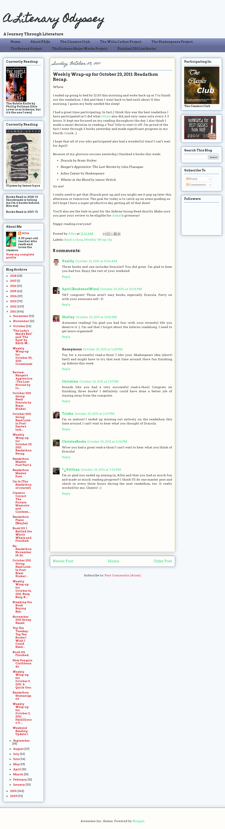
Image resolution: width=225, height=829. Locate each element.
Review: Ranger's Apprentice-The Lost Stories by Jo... (22, 380)
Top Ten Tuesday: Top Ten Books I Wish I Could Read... (21, 637)
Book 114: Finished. (21, 654)
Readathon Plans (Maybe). (21, 520)
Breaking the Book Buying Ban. (22, 607)
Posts (191, 178)
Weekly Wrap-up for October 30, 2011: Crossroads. (22, 358)
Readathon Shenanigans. (22, 695)
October (19, 326)
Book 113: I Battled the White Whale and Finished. (22, 534)
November (21, 321)
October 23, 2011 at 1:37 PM (99, 381)
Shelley (68, 317)
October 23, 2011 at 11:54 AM (96, 261)
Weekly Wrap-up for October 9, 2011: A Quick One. (22, 679)
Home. (15, 42)
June (16, 759)
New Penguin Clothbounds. (22, 663)
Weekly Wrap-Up (98, 239)
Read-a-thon (73, 239)
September (21, 740)
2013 (13, 301)
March (18, 774)
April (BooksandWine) (80, 289)
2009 (14, 796)
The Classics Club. (75, 42)
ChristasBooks (74, 441)
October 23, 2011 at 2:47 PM (94, 413)
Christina (70, 381)
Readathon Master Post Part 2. (22, 462)
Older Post (163, 561)
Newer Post (63, 561)
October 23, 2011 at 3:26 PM (107, 441)
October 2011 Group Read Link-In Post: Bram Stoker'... (22, 568)
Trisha (67, 413)
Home (113, 561)
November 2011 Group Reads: (22, 620)
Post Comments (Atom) (123, 575)
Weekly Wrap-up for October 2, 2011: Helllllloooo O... (22, 713)
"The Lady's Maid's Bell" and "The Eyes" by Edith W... (22, 337)
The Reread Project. (26, 49)
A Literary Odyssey (54, 20)
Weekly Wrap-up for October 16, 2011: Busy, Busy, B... (22, 589)
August (18, 748)
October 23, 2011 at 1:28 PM (102, 349)
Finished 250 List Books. (137, 49)
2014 (13, 296)
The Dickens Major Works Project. (80, 49)
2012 (13, 306)
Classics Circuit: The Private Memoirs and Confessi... (22, 502)
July (16, 753)
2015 (13, 291)
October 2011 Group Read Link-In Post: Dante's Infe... (22, 421)
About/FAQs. (40, 42)
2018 (13, 275)
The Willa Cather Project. (121, 42)
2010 (13, 791)
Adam (117, 215)
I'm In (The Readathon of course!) (22, 484)
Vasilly (68, 261)
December (21, 316)
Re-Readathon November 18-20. (22, 551)
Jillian (106, 116)
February (20, 779)
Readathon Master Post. (21, 473)
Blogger (138, 821)
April (17, 769)
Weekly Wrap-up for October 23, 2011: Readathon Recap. (22, 444)
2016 (13, 285)
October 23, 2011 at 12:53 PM (96, 317)
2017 (13, 280)
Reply (66, 276)
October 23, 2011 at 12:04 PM (121, 289)
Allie (72, 233)
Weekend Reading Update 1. (20, 731)
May (16, 764)
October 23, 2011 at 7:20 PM (101, 469)
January (19, 784)
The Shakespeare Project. (172, 42)
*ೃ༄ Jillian (71, 469)
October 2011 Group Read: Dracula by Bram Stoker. (22, 401)
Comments (196, 184)
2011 (13, 311)
